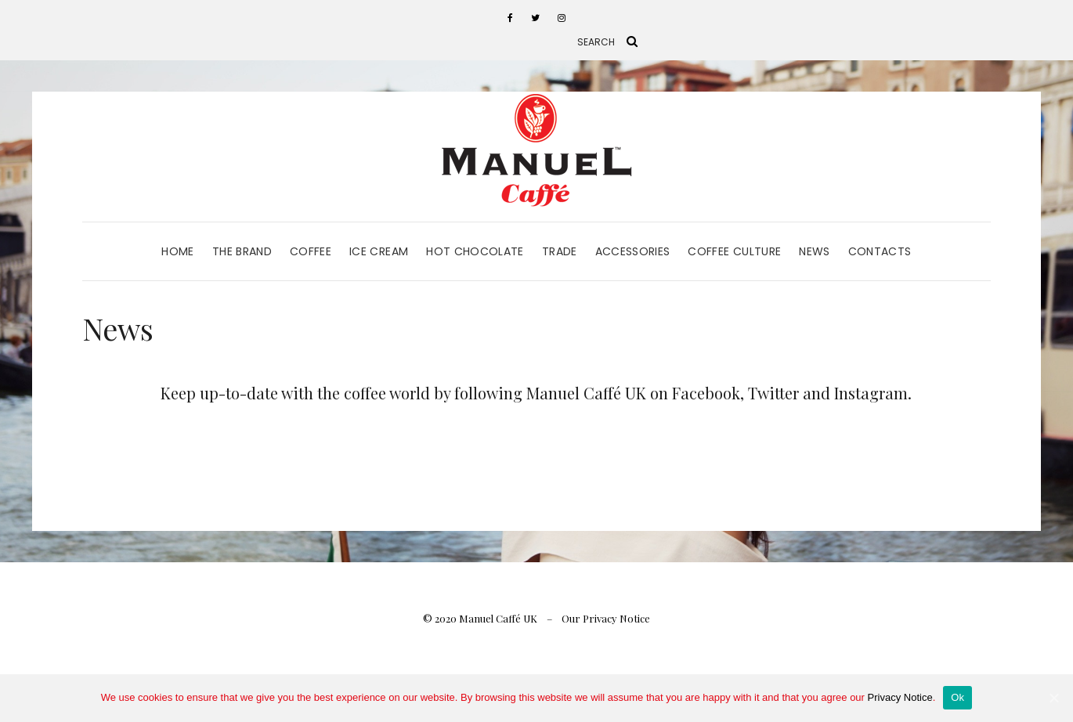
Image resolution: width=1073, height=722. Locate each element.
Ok (957, 697)
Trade (559, 251)
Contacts (880, 251)
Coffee (310, 251)
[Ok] (1053, 698)
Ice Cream (378, 251)
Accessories (632, 251)
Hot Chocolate (475, 251)
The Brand (242, 251)
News (814, 251)
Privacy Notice (900, 697)
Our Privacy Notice (606, 618)
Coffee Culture (734, 251)
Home (177, 251)
